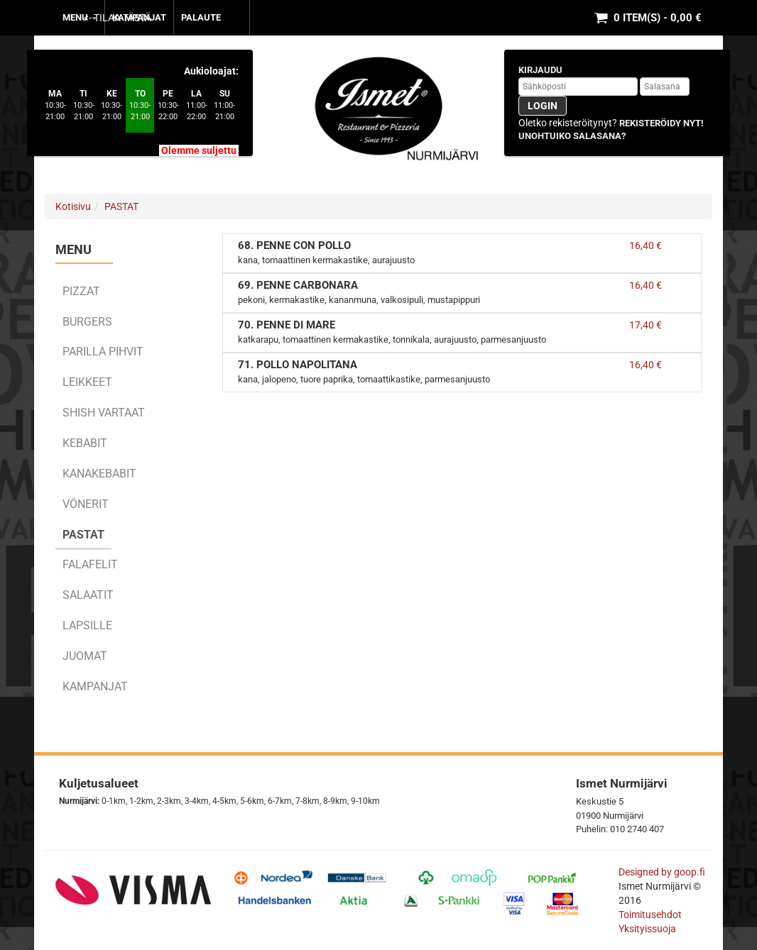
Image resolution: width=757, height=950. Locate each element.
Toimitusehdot (651, 914)
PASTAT (121, 206)
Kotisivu (73, 206)
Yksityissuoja (647, 928)
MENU (79, 17)
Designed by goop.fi (662, 872)
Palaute (201, 17)
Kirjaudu (540, 70)
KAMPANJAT (139, 17)
